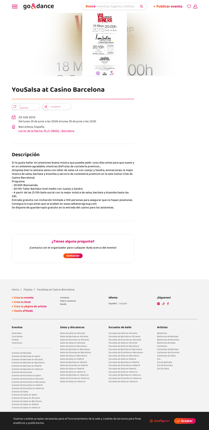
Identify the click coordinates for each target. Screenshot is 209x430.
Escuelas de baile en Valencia (123, 372)
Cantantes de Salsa (166, 356)
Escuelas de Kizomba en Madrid (124, 365)
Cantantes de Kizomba (168, 352)
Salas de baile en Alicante (72, 333)
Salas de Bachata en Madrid (73, 362)
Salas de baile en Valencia (72, 372)
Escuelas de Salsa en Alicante (123, 343)
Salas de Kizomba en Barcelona (75, 352)
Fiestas (28, 289)
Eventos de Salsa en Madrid (25, 404)
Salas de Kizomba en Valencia (74, 378)
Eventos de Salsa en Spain (24, 395)
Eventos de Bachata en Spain (26, 356)
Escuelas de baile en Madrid (122, 359)
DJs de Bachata (164, 362)
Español (113, 303)
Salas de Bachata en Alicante (74, 336)
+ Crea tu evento (22, 298)
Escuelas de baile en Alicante (123, 333)
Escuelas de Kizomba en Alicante (125, 340)
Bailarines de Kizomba (168, 340)
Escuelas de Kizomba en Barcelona (126, 352)
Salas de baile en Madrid (72, 359)
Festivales (17, 333)
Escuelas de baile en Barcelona (124, 346)
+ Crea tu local (21, 302)
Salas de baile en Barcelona (73, 346)
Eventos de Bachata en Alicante (27, 359)
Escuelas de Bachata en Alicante (124, 336)
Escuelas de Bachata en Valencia (125, 375)
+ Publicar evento (167, 6)
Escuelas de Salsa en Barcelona (124, 356)
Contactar (73, 255)
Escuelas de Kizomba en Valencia (125, 378)
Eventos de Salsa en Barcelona (27, 401)
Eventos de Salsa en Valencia (26, 407)
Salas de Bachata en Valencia (74, 375)
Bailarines (162, 333)
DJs (159, 359)
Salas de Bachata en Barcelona (75, 349)
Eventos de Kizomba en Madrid (27, 385)
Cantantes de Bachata (167, 349)
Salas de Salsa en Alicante (72, 343)
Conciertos (17, 336)
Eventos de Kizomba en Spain (26, 375)
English (123, 303)
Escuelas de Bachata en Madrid (124, 362)
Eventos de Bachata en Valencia (27, 369)
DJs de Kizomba (165, 365)
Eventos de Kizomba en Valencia (28, 388)
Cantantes (162, 346)
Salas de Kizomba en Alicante (74, 340)
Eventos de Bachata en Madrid (27, 366)
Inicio (15, 289)
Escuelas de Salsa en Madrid (122, 368)
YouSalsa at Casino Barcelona (55, 289)
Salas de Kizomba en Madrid (74, 365)
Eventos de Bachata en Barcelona (28, 362)
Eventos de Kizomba (22, 372)
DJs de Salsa (163, 368)
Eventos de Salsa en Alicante (26, 398)
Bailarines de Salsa (166, 343)
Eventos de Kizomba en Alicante (28, 379)
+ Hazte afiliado (22, 311)
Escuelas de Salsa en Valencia (123, 381)
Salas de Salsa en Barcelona (73, 356)
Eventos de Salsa (20, 391)
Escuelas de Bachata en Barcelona (125, 349)
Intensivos (17, 343)
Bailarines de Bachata (167, 336)
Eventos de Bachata (21, 353)
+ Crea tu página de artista (29, 306)
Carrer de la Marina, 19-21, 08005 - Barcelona (46, 131)
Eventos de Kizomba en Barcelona (28, 382)
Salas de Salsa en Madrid (72, 368)
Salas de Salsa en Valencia (73, 381)
